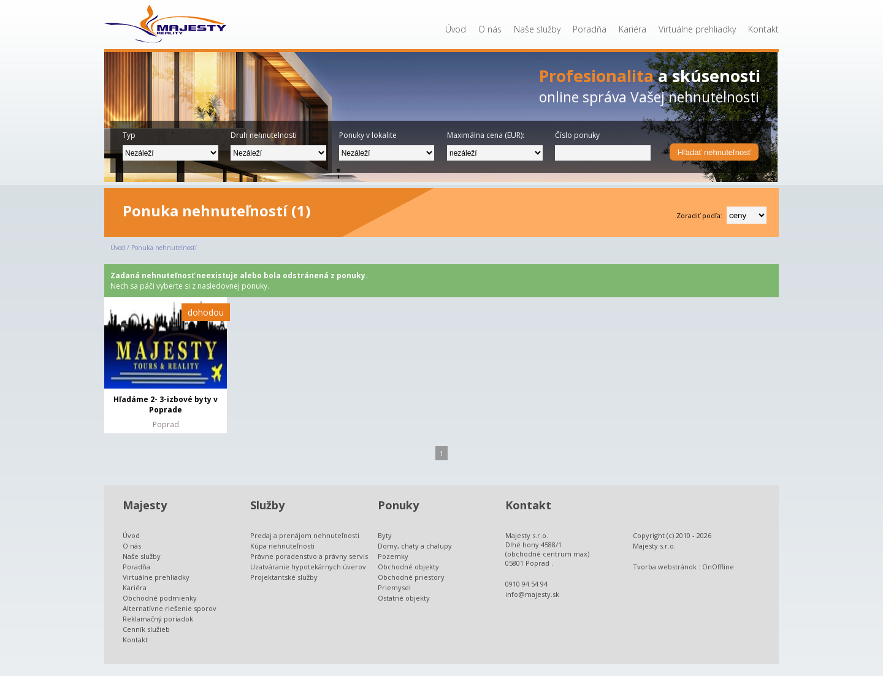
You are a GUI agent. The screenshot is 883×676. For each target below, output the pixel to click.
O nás (490, 29)
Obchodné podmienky (160, 597)
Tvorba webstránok (665, 566)
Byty (385, 535)
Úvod (455, 29)
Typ (129, 135)
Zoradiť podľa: (699, 215)
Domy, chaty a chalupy (415, 545)
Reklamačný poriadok (158, 618)
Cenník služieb (146, 629)
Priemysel (394, 587)
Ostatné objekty (404, 597)
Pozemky (393, 556)
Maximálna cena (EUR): (485, 135)
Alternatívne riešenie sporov (169, 608)
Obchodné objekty (408, 566)
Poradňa (589, 29)
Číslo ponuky (577, 135)
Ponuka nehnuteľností (164, 247)
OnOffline (718, 566)
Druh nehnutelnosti (264, 135)
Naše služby (537, 29)
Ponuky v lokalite (368, 135)
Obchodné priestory (411, 577)
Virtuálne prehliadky (697, 29)
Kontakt (763, 29)
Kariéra (632, 29)
